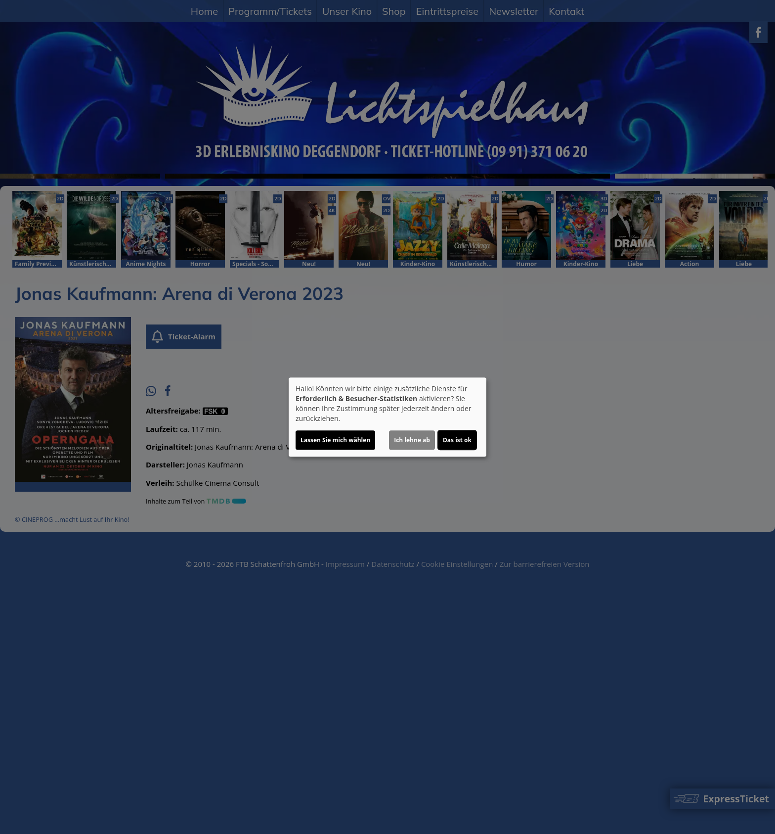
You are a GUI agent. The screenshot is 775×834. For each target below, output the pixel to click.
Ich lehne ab (412, 440)
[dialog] (387, 417)
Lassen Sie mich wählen (335, 440)
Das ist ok (457, 440)
